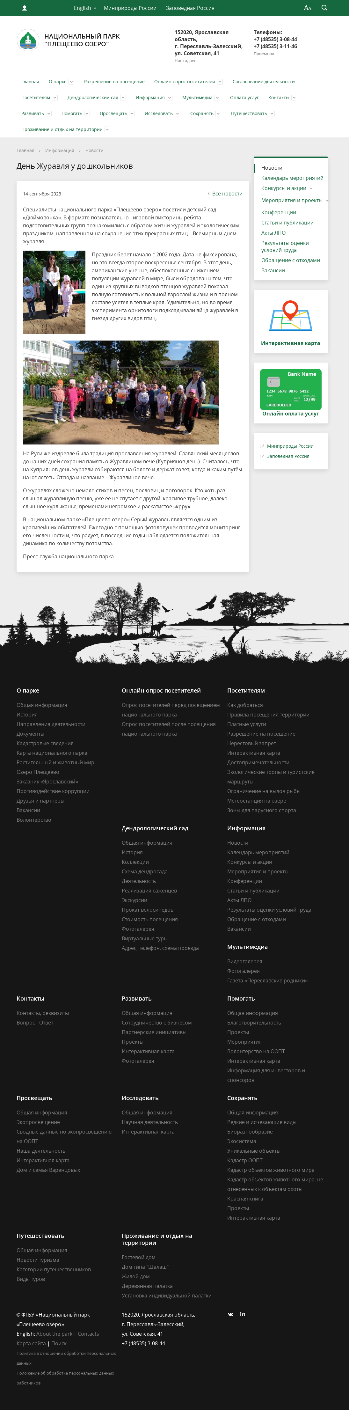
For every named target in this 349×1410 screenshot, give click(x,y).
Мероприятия (244, 1041)
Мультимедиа (197, 97)
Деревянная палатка (147, 1285)
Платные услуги (246, 724)
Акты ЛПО (273, 232)
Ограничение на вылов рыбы (264, 791)
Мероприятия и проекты (292, 200)
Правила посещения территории (268, 714)
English (82, 7)
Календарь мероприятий (292, 177)
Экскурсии (134, 900)
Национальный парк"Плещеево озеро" (68, 40)
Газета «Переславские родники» (267, 980)
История (27, 714)
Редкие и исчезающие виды (261, 1122)
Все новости (224, 193)
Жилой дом (136, 1276)
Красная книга (245, 1198)
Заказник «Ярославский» (47, 781)
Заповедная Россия (190, 7)
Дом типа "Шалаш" (145, 1266)
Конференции (278, 212)
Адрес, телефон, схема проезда (160, 947)
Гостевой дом (139, 1257)
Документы (30, 733)
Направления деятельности (51, 724)
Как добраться (245, 705)
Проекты (132, 1041)
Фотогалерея (138, 928)
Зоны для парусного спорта (261, 810)
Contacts (88, 1333)
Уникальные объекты (253, 1150)
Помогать (72, 113)
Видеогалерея (244, 961)
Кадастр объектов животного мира (271, 1169)
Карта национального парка (52, 752)
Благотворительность (254, 1022)
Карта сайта (31, 1343)
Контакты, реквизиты (43, 1013)
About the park (54, 1333)
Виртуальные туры (145, 938)
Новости (94, 150)
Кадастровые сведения (45, 743)
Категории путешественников (54, 1269)
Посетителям (35, 97)
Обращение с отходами (290, 260)
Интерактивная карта (253, 752)
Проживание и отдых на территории (62, 129)
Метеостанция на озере (256, 800)
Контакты (278, 97)
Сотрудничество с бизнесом (157, 1022)
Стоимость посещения (150, 919)
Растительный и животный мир (55, 762)
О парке (58, 81)
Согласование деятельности (264, 81)
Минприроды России (130, 7)
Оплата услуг (244, 97)
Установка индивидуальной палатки (167, 1295)
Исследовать (159, 113)
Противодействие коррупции (53, 791)
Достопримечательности (258, 762)
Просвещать (113, 113)
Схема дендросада (145, 871)
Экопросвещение (38, 1122)
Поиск (59, 1343)
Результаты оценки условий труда (285, 246)
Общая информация (42, 705)
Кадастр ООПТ (245, 1160)
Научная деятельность (150, 1122)
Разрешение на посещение (114, 81)
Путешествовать (249, 113)
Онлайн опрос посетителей (184, 81)
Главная (30, 81)
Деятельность (139, 881)
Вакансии (273, 270)
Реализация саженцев (149, 890)
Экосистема (241, 1141)
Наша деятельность (41, 1150)
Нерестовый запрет (251, 743)
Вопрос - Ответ (35, 1022)
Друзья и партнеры (40, 800)
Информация (150, 97)
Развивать (32, 113)
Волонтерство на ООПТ (256, 1051)
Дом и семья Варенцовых (48, 1169)
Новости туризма (38, 1259)
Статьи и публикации (287, 222)
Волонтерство (34, 819)
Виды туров (31, 1278)
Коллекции (135, 861)
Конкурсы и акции (283, 188)
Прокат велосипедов (147, 909)
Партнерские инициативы (154, 1032)
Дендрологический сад (93, 97)
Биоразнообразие (250, 1131)
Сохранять (202, 113)
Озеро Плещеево (38, 771)
